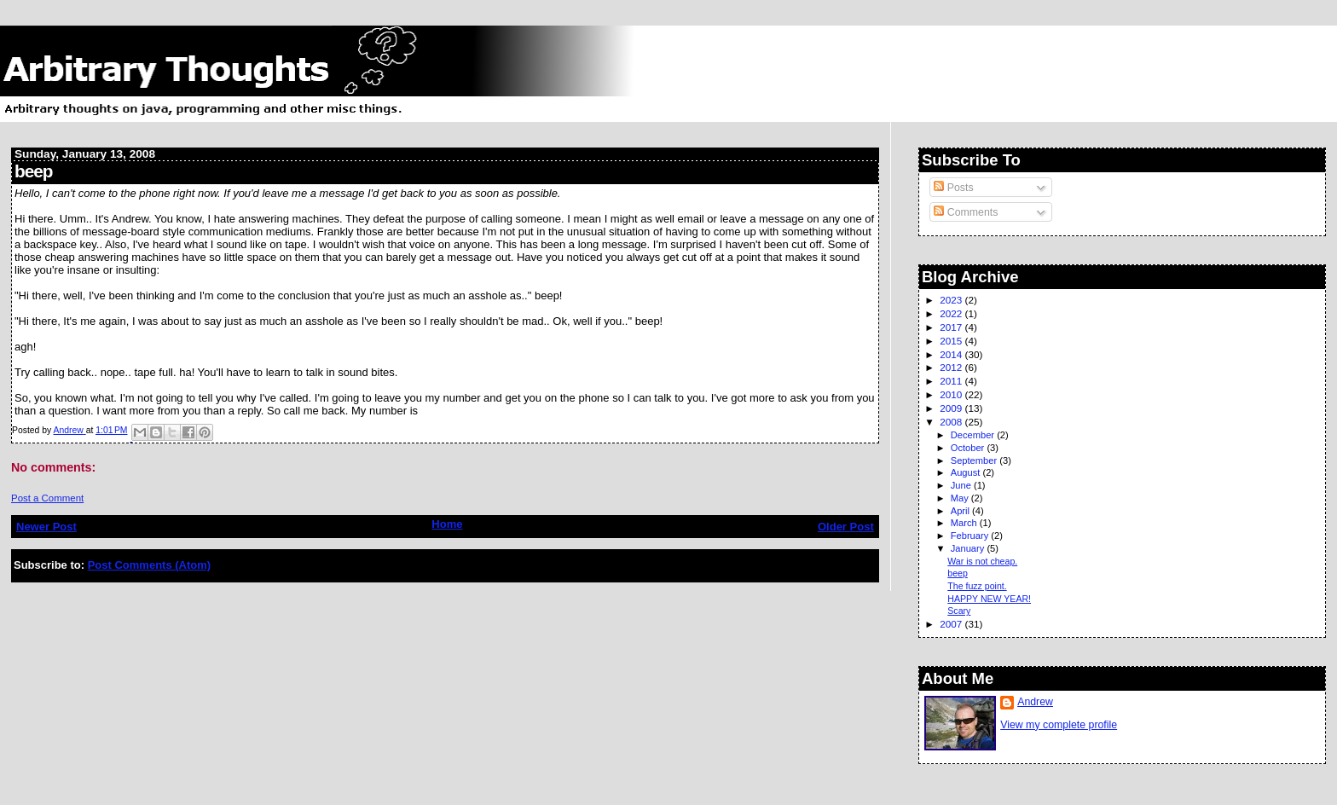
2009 (952, 408)
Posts (953, 188)
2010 (952, 394)
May (961, 498)
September (975, 460)
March (965, 523)
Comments (966, 212)
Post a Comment (47, 498)
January (969, 548)
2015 (952, 340)
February (971, 535)
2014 (952, 354)
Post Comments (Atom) (149, 565)
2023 (952, 299)
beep (957, 573)
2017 (952, 327)
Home (446, 524)
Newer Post (46, 526)
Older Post (846, 526)
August (967, 472)
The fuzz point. (976, 586)
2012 (952, 367)
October (969, 448)
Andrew (1035, 702)
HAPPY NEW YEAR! (989, 599)
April (961, 511)
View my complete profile (1058, 725)
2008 (952, 421)
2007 (952, 623)
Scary (958, 610)
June (962, 485)
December (974, 435)
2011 (952, 380)
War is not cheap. (982, 561)
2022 (952, 313)
